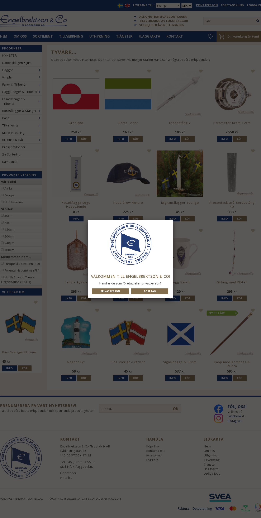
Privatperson (110, 291)
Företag (150, 291)
